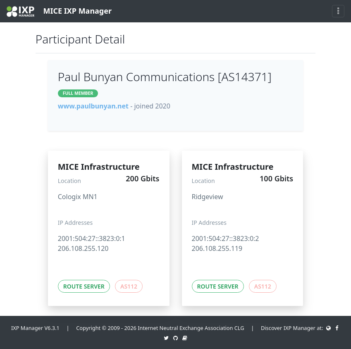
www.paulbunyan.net (93, 106)
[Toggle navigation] (338, 11)
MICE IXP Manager (59, 11)
